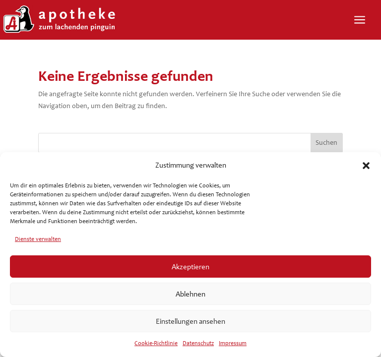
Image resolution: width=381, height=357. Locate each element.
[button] (366, 166)
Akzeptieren (190, 266)
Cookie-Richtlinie (156, 343)
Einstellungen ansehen (190, 321)
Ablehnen (190, 294)
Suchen (326, 142)
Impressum (233, 343)
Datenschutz (198, 343)
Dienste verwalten (38, 239)
